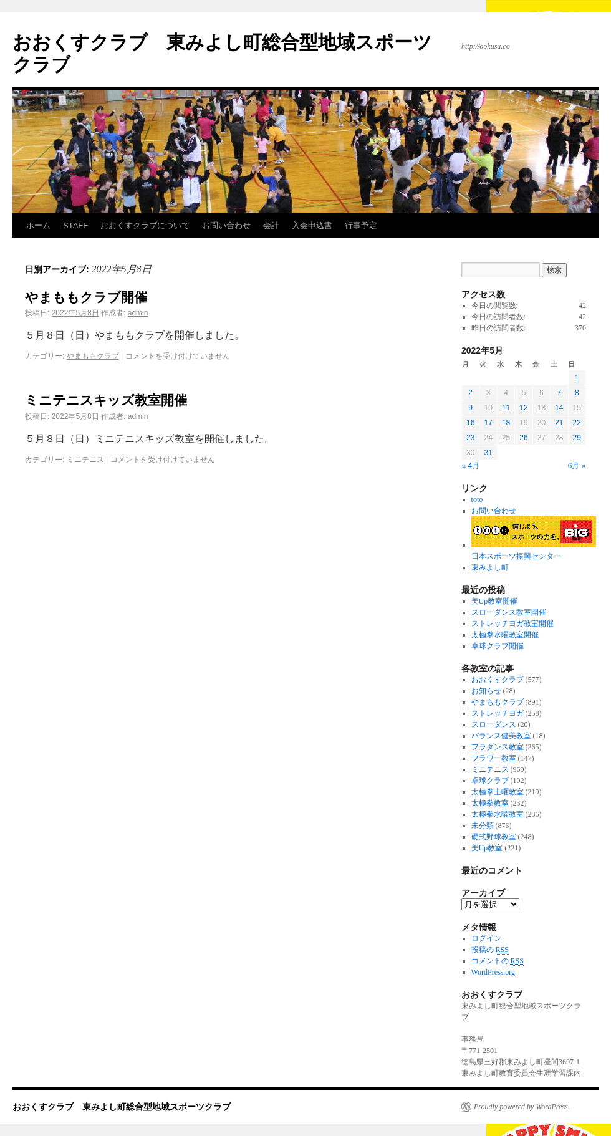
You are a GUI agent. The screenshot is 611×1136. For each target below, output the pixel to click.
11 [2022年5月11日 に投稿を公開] (506, 407)
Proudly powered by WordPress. (522, 1106)
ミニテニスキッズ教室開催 (106, 400)
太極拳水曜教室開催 (505, 634)
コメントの (497, 961)
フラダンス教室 (497, 747)
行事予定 (361, 225)
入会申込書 (312, 225)
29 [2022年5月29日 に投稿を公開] (577, 437)
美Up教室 (487, 848)
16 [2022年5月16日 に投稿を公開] (470, 422)
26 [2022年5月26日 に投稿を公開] (523, 437)
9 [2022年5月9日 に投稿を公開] (470, 407)
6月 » (577, 465)
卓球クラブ (490, 780)
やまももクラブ (93, 356)
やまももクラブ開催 (86, 297)
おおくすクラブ (497, 679)
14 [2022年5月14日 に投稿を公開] (559, 407)
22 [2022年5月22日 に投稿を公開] (577, 422)
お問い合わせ (226, 225)
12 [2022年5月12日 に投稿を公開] (523, 407)
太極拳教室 (490, 803)
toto (477, 499)
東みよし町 (490, 567)
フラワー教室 (493, 758)
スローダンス (493, 724)
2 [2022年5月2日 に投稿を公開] (470, 392)
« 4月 (471, 465)
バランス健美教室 (501, 735)
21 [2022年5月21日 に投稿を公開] (559, 422)
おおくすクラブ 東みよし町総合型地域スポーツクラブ (121, 1107)
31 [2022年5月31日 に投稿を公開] (488, 452)
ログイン (486, 938)
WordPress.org (493, 972)
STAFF (75, 225)
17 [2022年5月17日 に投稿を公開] (488, 422)
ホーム (38, 225)
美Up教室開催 (494, 601)
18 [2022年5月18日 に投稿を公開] (506, 422)
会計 (271, 225)
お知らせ (486, 690)
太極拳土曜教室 (497, 791)
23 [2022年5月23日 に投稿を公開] (470, 437)
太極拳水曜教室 (497, 814)
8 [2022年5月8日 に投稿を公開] (577, 392)
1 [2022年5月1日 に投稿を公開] (577, 377)
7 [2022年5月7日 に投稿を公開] (559, 392)
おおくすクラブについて (145, 225)
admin (138, 313)
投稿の (490, 950)
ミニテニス (85, 459)
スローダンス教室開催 (508, 612)
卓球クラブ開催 (497, 646)
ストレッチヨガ (497, 713)
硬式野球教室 (493, 836)
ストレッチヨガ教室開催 (512, 623)
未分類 (482, 825)
